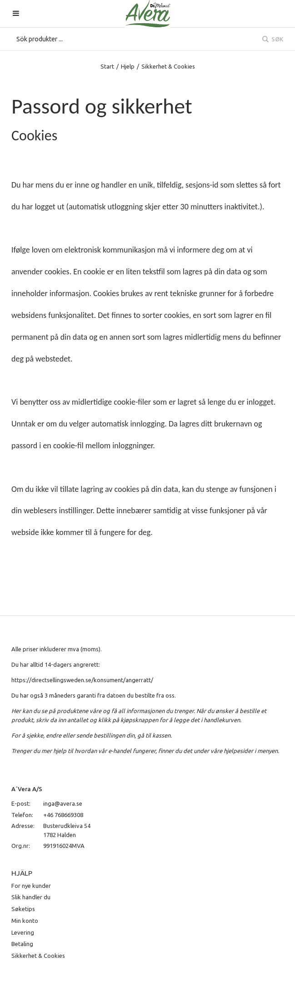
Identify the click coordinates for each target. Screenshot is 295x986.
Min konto (24, 920)
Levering (22, 932)
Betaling (22, 944)
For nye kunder (31, 885)
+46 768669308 (63, 815)
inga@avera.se (62, 803)
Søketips (23, 909)
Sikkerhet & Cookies (38, 955)
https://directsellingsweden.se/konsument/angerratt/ (82, 680)
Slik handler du (30, 897)
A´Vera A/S (26, 789)
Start (107, 66)
